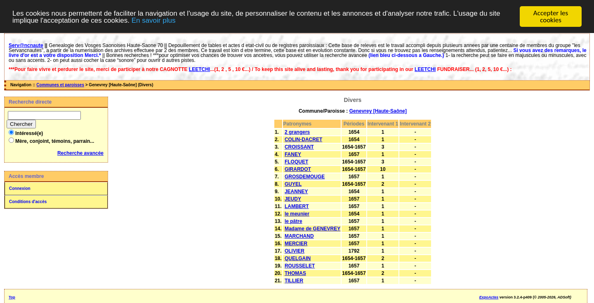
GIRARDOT (298, 169)
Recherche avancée (80, 153)
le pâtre (293, 221)
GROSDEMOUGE (305, 177)
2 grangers (297, 132)
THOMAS (295, 273)
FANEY (293, 154)
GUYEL (293, 184)
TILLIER (294, 281)
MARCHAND (299, 236)
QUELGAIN (298, 258)
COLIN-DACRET (303, 139)
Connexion (20, 188)
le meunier (297, 214)
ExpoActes (489, 297)
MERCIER (296, 243)
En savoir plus (154, 20)
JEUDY (293, 199)
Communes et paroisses (60, 85)
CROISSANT (299, 147)
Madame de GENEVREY (312, 229)
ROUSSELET (300, 266)
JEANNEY (296, 191)
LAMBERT (297, 206)
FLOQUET (296, 162)
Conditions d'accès (28, 201)
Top (12, 297)
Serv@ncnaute (26, 45)
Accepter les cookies (550, 16)
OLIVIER (294, 251)
